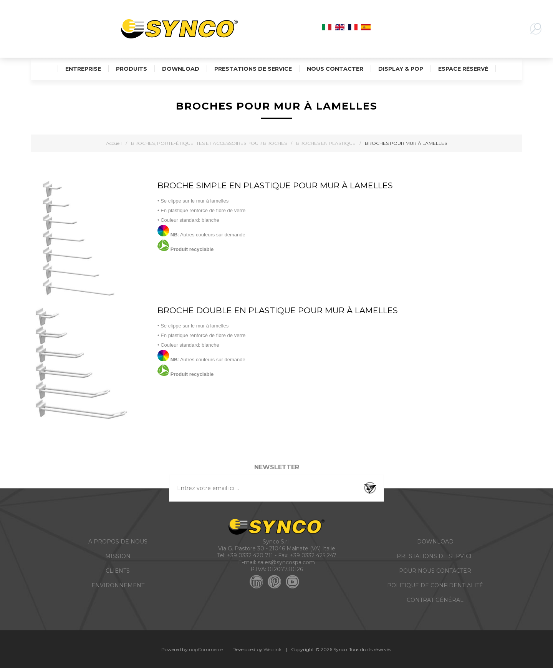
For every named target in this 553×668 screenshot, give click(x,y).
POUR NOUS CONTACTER (435, 570)
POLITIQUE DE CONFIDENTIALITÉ (435, 585)
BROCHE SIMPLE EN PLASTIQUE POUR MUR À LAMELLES (275, 185)
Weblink (272, 649)
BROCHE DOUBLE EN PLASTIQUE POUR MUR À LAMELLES (277, 310)
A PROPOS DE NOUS (117, 541)
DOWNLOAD (435, 541)
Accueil (114, 143)
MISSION (118, 556)
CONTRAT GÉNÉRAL (435, 600)
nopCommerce (206, 649)
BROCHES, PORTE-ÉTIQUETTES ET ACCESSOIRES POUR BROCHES (209, 143)
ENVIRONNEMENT (117, 585)
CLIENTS (118, 570)
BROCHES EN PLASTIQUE (326, 143)
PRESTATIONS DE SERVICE (435, 556)
